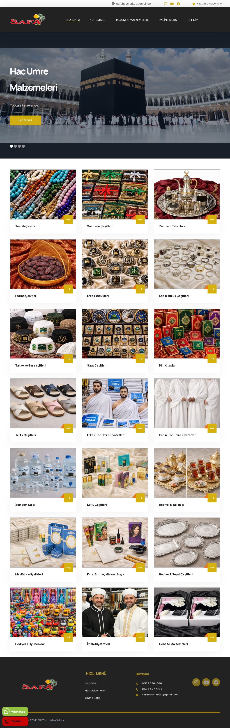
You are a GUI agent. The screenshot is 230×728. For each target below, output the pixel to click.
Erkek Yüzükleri (98, 296)
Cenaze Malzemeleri (173, 644)
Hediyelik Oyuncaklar (30, 644)
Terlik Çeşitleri (25, 435)
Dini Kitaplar (167, 365)
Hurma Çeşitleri (26, 296)
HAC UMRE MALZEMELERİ (132, 20)
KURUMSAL (97, 20)
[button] (11, 146)
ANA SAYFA (73, 20)
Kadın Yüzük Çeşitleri (174, 296)
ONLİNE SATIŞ (167, 20)
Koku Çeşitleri (97, 505)
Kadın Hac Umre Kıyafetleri (177, 435)
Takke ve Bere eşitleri (30, 365)
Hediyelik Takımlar (172, 505)
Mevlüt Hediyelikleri (29, 574)
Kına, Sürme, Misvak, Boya (105, 574)
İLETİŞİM (192, 20)
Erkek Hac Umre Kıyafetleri (106, 435)
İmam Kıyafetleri (98, 644)
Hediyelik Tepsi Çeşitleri (176, 574)
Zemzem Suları (25, 505)
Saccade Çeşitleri (99, 226)
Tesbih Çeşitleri (26, 226)
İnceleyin (25, 126)
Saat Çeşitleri (97, 365)
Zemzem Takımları (172, 226)
